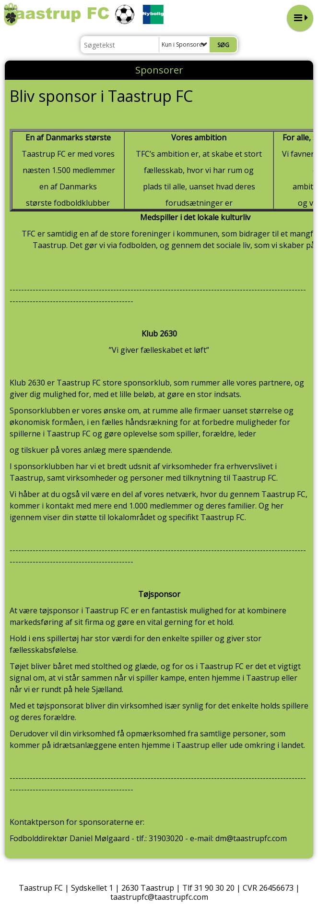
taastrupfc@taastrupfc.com (159, 897)
